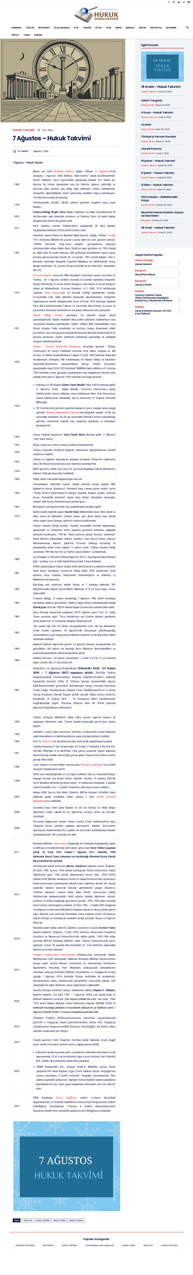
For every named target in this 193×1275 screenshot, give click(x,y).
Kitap (98, 27)
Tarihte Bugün (76, 1220)
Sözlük (30, 27)
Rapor (142, 27)
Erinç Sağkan (66, 1097)
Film (108, 27)
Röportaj (155, 27)
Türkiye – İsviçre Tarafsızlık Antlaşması (57, 346)
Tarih (26, 34)
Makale (130, 27)
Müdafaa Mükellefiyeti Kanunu (62, 412)
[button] (187, 27)
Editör (24, 151)
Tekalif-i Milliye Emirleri (48, 315)
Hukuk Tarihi (59, 1220)
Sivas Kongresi (53, 292)
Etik (76, 27)
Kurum (38, 34)
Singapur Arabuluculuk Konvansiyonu (54, 954)
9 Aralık (111, 235)
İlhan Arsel (48, 741)
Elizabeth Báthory (64, 171)
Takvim (87, 27)
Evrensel (16, 27)
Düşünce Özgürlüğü (92, 764)
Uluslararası (62, 27)
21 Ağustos (102, 171)
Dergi (118, 27)
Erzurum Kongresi (42, 275)
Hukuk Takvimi (24, 130)
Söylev (15, 34)
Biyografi (44, 27)
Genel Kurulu (61, 843)
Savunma (171, 27)
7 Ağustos (27, 1220)
